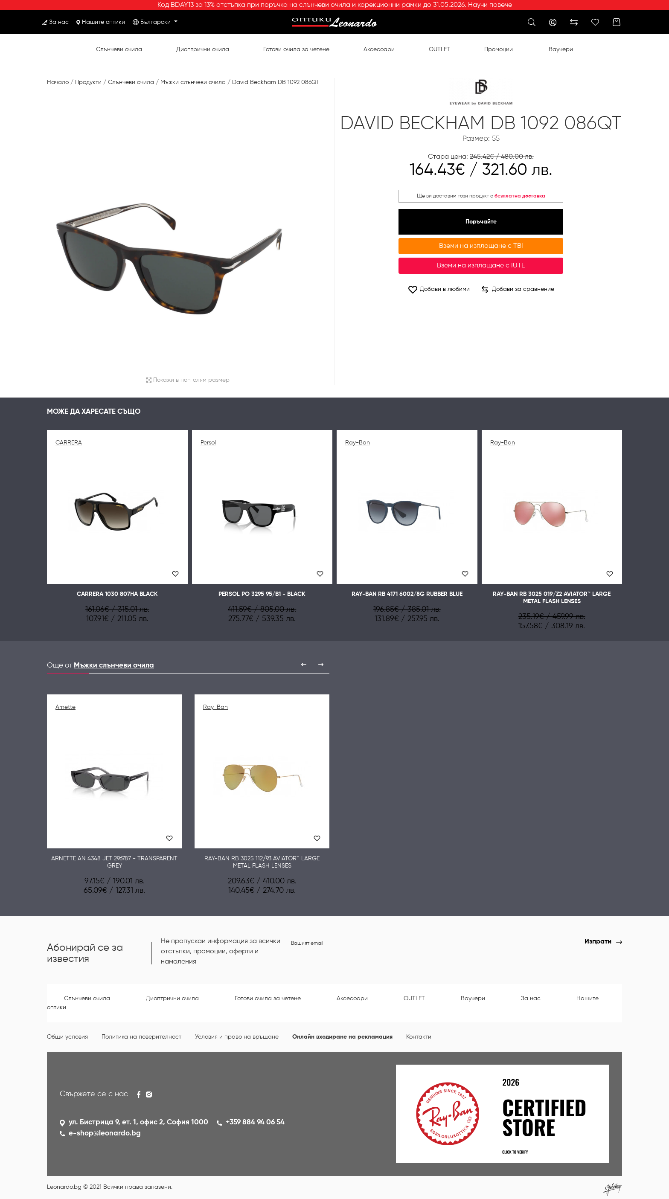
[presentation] (303, 664)
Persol (208, 443)
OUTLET (439, 49)
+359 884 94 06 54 (255, 1122)
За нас (55, 22)
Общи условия (67, 1037)
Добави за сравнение (518, 289)
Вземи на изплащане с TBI (481, 246)
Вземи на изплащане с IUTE (481, 265)
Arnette (65, 707)
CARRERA (68, 443)
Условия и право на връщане (237, 1037)
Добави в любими (438, 289)
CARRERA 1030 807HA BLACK (117, 594)
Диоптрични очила (202, 49)
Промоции (498, 49)
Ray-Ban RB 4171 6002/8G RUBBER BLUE (407, 594)
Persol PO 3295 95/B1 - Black (261, 594)
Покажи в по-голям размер (188, 380)
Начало (58, 82)
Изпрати (598, 941)
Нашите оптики (100, 22)
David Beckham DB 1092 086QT (275, 82)
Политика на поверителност (141, 1037)
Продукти (88, 82)
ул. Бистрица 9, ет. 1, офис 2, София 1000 (138, 1122)
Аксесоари (379, 49)
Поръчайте (481, 222)
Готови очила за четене (296, 49)
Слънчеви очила (119, 49)
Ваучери (561, 49)
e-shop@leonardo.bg (105, 1133)
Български (156, 22)
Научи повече (490, 5)
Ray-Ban (357, 443)
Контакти (418, 1037)
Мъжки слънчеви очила (193, 82)
